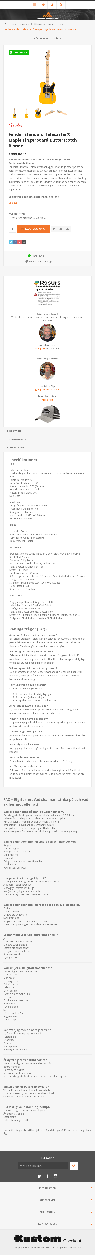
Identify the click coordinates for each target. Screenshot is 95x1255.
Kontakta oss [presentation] (15, 447)
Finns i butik (20, 52)
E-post (40, 348)
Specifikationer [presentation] (16, 439)
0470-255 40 (53, 389)
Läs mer (13, 202)
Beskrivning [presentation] (14, 430)
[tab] (47, 431)
